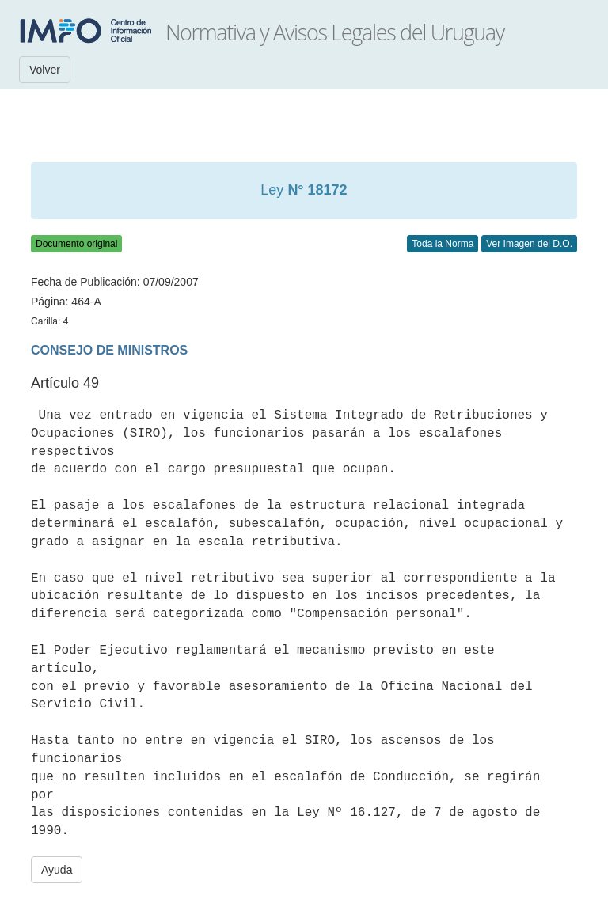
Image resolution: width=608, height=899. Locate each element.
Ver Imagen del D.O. (529, 243)
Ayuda (56, 869)
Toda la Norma (442, 243)
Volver (44, 69)
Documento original (76, 243)
